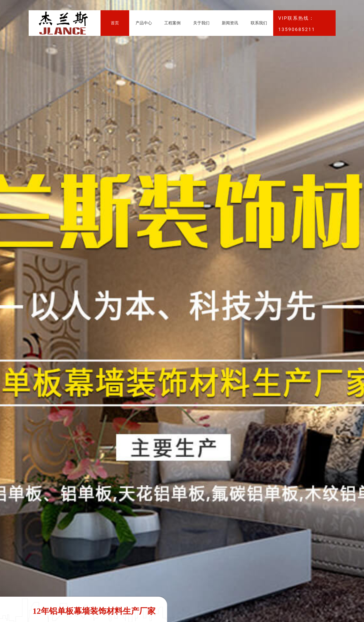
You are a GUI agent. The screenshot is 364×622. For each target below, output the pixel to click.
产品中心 (144, 22)
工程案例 (172, 22)
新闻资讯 (230, 22)
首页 (115, 22)
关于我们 (201, 22)
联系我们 (259, 22)
